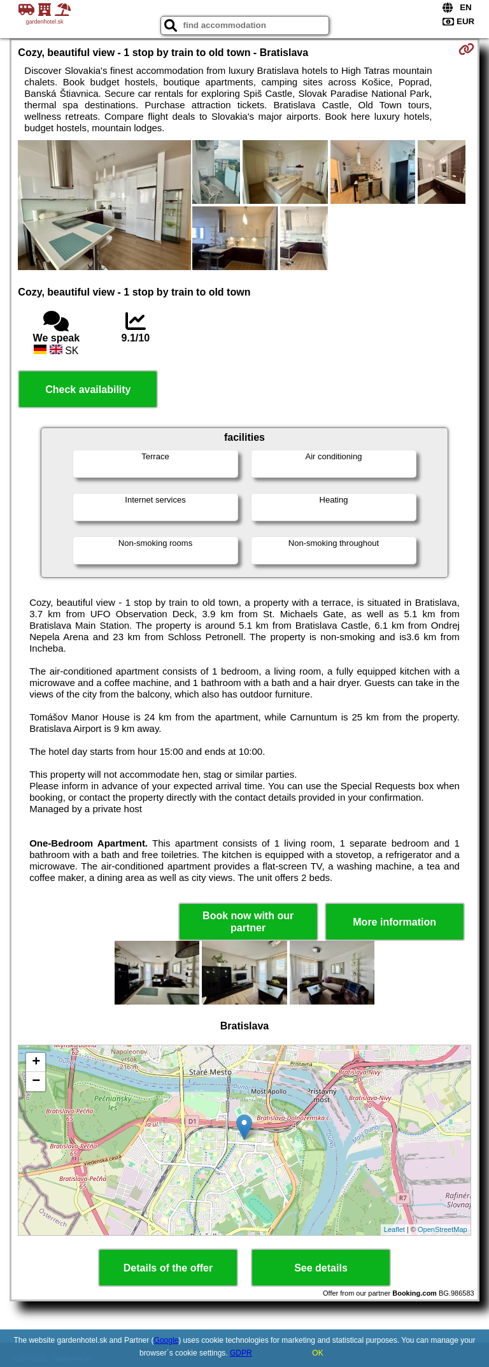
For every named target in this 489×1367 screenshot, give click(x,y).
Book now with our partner (248, 921)
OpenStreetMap (442, 1229)
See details (321, 1268)
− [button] (36, 1081)
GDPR (241, 1353)
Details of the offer (168, 1268)
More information (394, 922)
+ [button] (36, 1062)
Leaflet (394, 1229)
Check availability (88, 389)
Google (166, 1340)
